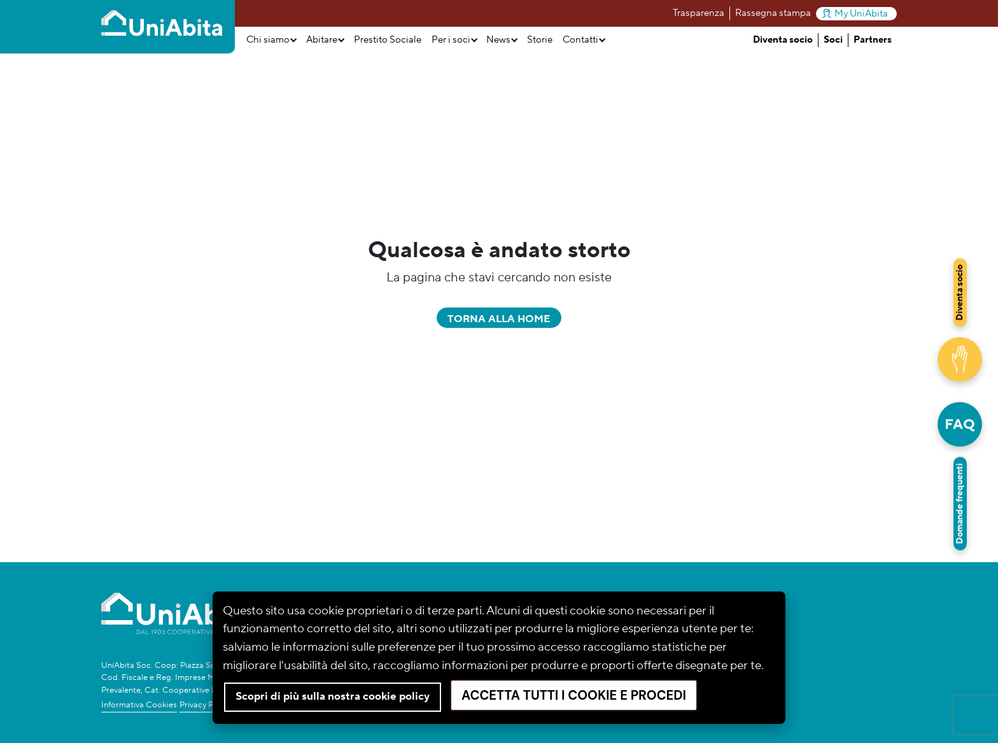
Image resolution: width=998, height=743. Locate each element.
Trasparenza (698, 13)
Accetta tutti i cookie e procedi (573, 695)
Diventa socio (783, 40)
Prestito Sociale (387, 40)
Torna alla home (499, 319)
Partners (873, 40)
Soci (833, 40)
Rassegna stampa (773, 13)
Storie (539, 40)
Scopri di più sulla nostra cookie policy (332, 697)
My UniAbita (855, 14)
